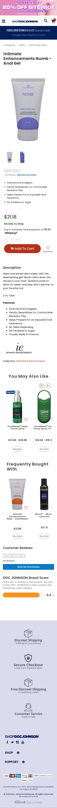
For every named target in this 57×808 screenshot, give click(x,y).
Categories (9, 45)
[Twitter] (12, 742)
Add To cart (22, 248)
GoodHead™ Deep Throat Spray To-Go (44, 427)
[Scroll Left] (41, 385)
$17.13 (44, 527)
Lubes (22, 45)
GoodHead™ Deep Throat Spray (17, 427)
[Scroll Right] (47, 385)
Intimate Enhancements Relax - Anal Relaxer (17, 516)
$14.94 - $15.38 (44, 440)
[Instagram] (17, 742)
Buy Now (17, 449)
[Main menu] (4, 21)
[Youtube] (22, 742)
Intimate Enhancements (30, 361)
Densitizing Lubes (38, 45)
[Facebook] (7, 742)
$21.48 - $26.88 (17, 440)
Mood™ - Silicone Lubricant (44, 515)
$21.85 (17, 528)
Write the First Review (26, 175)
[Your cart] (53, 21)
